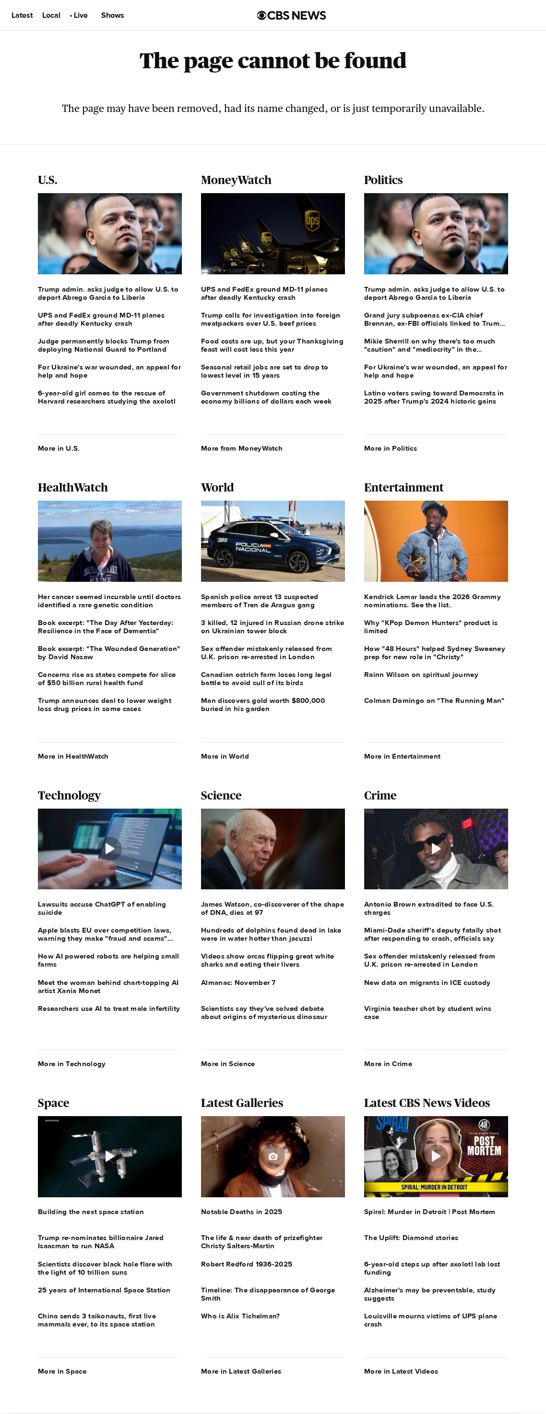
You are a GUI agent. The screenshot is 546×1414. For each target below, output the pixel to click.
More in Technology (72, 1063)
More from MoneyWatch (242, 448)
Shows (112, 15)
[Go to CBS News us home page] (291, 15)
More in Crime (388, 1063)
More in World (225, 756)
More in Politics (390, 448)
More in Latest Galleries (241, 1371)
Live (81, 15)
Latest (22, 15)
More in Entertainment (402, 756)
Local (51, 15)
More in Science (228, 1063)
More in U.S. (59, 448)
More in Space (62, 1371)
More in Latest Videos (401, 1371)
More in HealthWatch (73, 756)
